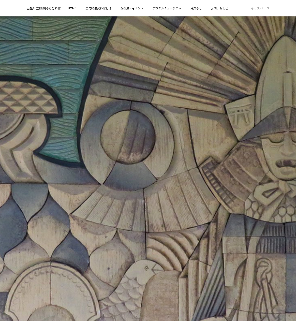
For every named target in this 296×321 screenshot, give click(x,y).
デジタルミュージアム (167, 8)
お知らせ (196, 8)
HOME (72, 8)
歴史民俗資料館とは (98, 8)
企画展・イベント (131, 8)
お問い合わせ (219, 8)
